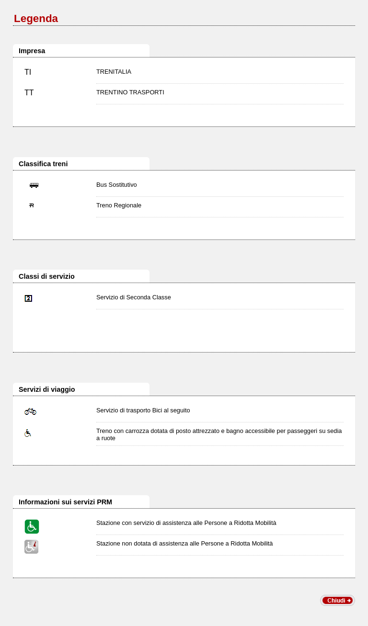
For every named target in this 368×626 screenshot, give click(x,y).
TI (27, 72)
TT (29, 93)
